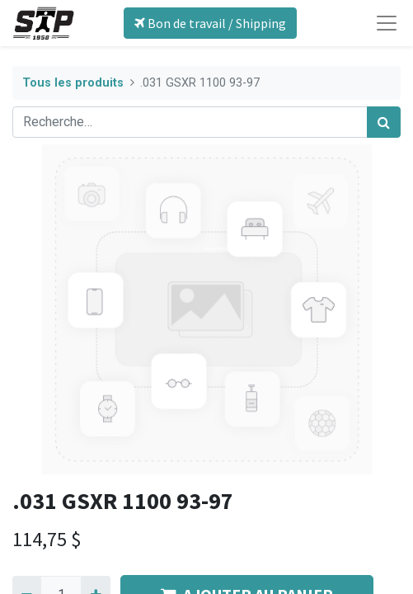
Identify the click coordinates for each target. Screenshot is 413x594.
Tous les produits (73, 83)
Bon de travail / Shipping (210, 23)
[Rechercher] (384, 122)
